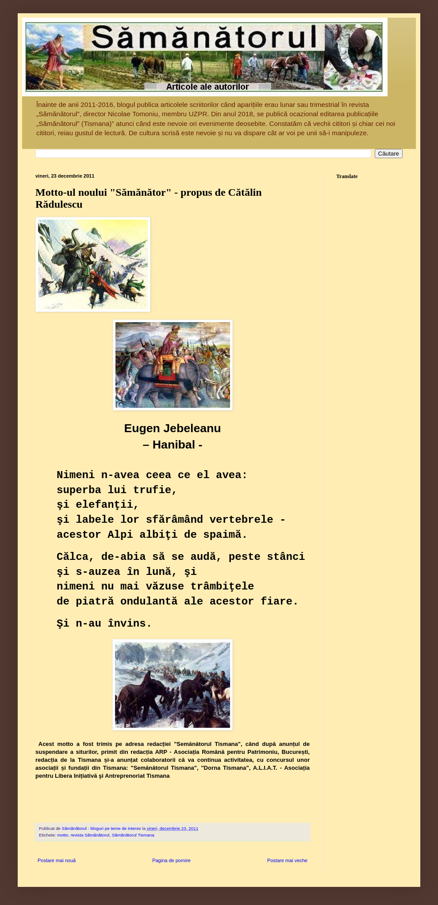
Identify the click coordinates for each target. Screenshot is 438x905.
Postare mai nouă (57, 860)
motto (62, 835)
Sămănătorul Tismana (133, 835)
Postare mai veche (287, 860)
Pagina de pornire (171, 860)
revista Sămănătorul (89, 835)
